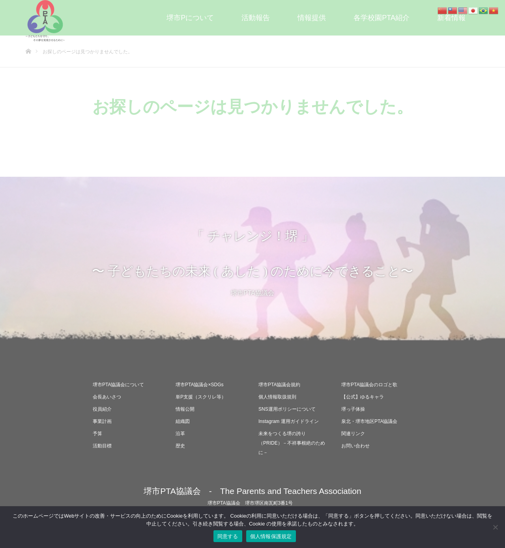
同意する (227, 536)
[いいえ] (495, 527)
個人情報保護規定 (271, 536)
